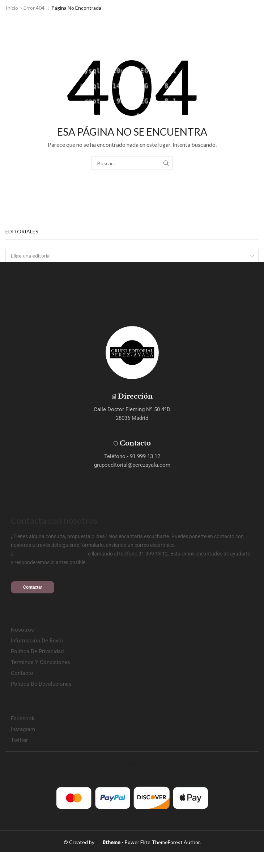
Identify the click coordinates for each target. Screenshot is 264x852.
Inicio (12, 8)
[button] (32, 587)
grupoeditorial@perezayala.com (51, 554)
